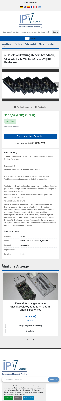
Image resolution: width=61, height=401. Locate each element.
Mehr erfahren (28, 398)
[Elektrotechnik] (31, 44)
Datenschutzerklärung (18, 394)
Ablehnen (18, 398)
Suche (55, 32)
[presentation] (27, 339)
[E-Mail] (25, 379)
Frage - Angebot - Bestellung (30, 136)
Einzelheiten (30, 331)
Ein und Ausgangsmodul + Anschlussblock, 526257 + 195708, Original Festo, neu (30, 306)
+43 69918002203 (31, 2)
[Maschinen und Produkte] (12, 44)
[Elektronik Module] (46, 44)
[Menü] (27, 38)
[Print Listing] (41, 107)
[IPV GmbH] (15, 367)
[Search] (27, 32)
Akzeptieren (8, 398)
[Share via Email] (23, 107)
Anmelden (53, 379)
